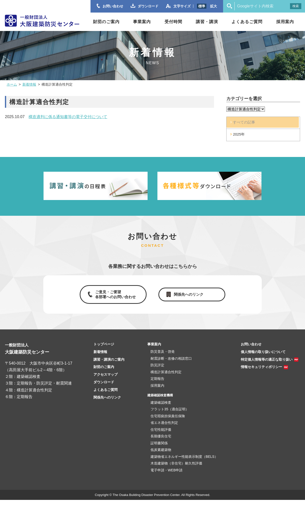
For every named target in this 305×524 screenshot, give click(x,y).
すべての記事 (248, 124)
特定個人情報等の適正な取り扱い (266, 364)
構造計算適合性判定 (166, 376)
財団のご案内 (106, 21)
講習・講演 (207, 21)
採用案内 (285, 21)
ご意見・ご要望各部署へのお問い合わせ (115, 298)
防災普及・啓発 (163, 356)
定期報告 (157, 383)
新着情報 (29, 84)
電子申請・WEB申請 (167, 475)
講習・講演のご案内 (108, 364)
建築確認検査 (161, 407)
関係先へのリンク (189, 298)
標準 (201, 6)
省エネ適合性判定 (164, 427)
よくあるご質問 (246, 21)
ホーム (12, 84)
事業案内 (142, 21)
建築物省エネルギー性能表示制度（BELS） (184, 461)
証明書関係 (159, 447)
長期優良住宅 (161, 441)
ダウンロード (103, 387)
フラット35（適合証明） (170, 414)
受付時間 (173, 21)
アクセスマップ (105, 379)
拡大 (213, 6)
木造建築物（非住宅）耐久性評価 (176, 468)
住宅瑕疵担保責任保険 (168, 420)
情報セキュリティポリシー (261, 371)
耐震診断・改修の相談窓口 (171, 363)
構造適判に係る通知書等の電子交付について (68, 117)
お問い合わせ (251, 349)
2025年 (242, 138)
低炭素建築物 (161, 454)
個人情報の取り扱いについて (263, 356)
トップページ (103, 349)
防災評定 (157, 370)
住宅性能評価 (161, 434)
